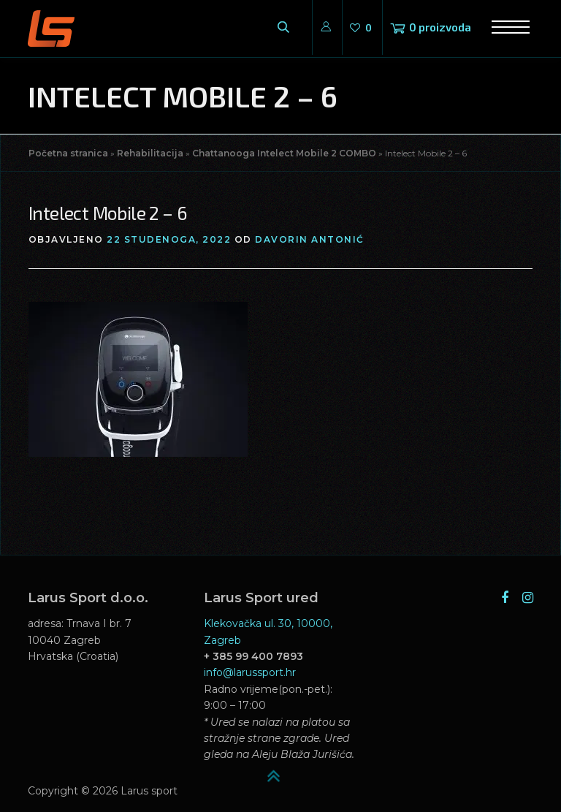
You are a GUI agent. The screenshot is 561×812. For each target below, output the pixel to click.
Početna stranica (68, 153)
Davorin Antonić (310, 239)
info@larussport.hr (250, 672)
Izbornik (506, 27)
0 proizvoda (440, 27)
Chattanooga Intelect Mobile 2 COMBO (284, 153)
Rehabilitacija (150, 153)
